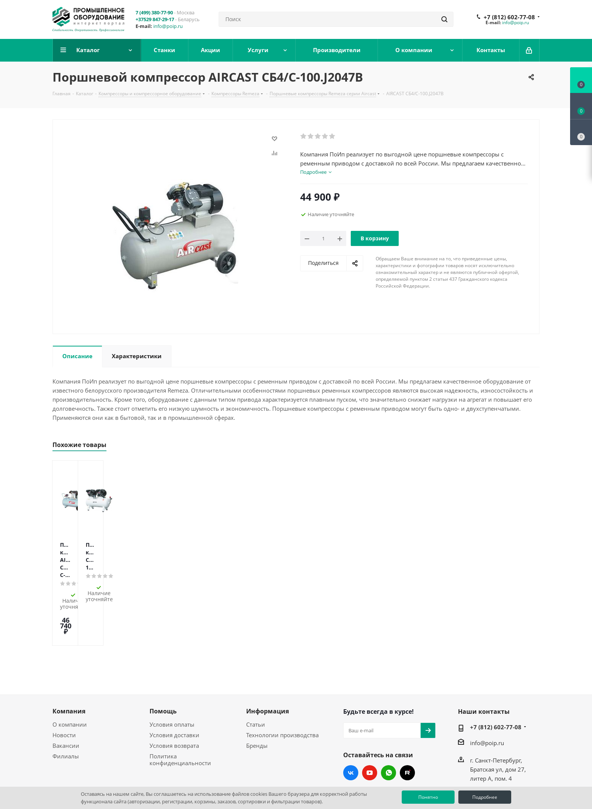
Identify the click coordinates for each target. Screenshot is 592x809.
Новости (64, 689)
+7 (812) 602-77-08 (509, 17)
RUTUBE (407, 727)
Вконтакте (350, 727)
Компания (68, 665)
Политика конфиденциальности (180, 714)
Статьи (255, 678)
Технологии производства (282, 689)
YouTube (369, 727)
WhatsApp (388, 727)
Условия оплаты (172, 678)
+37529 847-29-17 (155, 19)
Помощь (163, 665)
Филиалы (65, 710)
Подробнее (484, 797)
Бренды (257, 700)
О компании (69, 678)
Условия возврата (174, 700)
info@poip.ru (168, 26)
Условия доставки (174, 689)
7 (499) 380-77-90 (154, 12)
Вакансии (65, 700)
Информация (267, 665)
